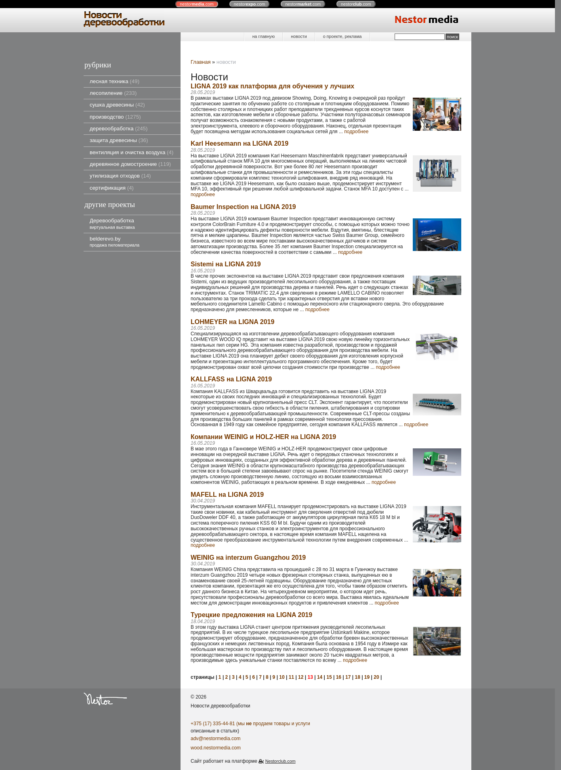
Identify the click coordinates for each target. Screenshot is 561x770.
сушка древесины (117, 105)
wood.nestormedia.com (216, 748)
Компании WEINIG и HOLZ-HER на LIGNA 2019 (263, 436)
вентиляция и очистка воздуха (131, 152)
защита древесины (119, 140)
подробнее (356, 131)
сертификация (112, 188)
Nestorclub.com (280, 761)
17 (348, 677)
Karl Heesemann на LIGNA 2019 (239, 143)
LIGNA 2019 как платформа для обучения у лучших (272, 86)
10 (281, 677)
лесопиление (113, 93)
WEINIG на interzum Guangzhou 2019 (248, 557)
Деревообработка (112, 223)
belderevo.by (114, 241)
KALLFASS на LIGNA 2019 (231, 379)
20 (376, 677)
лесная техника (114, 81)
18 (357, 677)
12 (300, 677)
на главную (263, 36)
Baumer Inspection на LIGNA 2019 (243, 206)
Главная (200, 62)
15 (329, 677)
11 (291, 677)
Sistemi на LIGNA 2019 (226, 264)
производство (115, 117)
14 (319, 677)
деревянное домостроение (130, 164)
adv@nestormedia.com (216, 738)
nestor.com (197, 4)
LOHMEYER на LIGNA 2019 (232, 321)
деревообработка (118, 129)
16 (338, 677)
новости (299, 36)
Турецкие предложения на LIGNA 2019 (251, 614)
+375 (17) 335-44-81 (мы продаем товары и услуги (250, 723)
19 (367, 677)
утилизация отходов (120, 176)
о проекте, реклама (342, 36)
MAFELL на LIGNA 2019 (227, 494)
